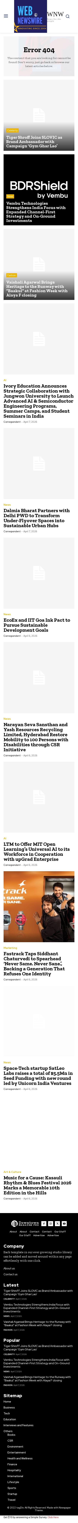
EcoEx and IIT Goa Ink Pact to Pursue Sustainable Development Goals (37, 625)
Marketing (10, 948)
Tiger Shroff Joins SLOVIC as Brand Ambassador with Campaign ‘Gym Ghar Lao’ (38, 1292)
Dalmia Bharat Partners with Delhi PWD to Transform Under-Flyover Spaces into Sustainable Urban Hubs (37, 517)
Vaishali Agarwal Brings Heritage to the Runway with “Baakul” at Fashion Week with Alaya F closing (37, 1323)
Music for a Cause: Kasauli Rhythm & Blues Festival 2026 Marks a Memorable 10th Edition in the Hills (37, 1185)
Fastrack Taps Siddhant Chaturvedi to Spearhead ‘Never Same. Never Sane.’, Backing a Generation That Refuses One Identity (34, 964)
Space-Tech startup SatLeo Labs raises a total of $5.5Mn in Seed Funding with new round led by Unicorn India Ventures (38, 1075)
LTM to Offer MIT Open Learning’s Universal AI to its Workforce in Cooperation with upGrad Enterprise (37, 851)
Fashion (11, 275)
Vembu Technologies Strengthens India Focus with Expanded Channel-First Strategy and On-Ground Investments (37, 1308)
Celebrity (12, 130)
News (10, 196)
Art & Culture (12, 1172)
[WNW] (25, 1223)
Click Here (53, 1517)
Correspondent (12, 421)
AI (5, 380)
